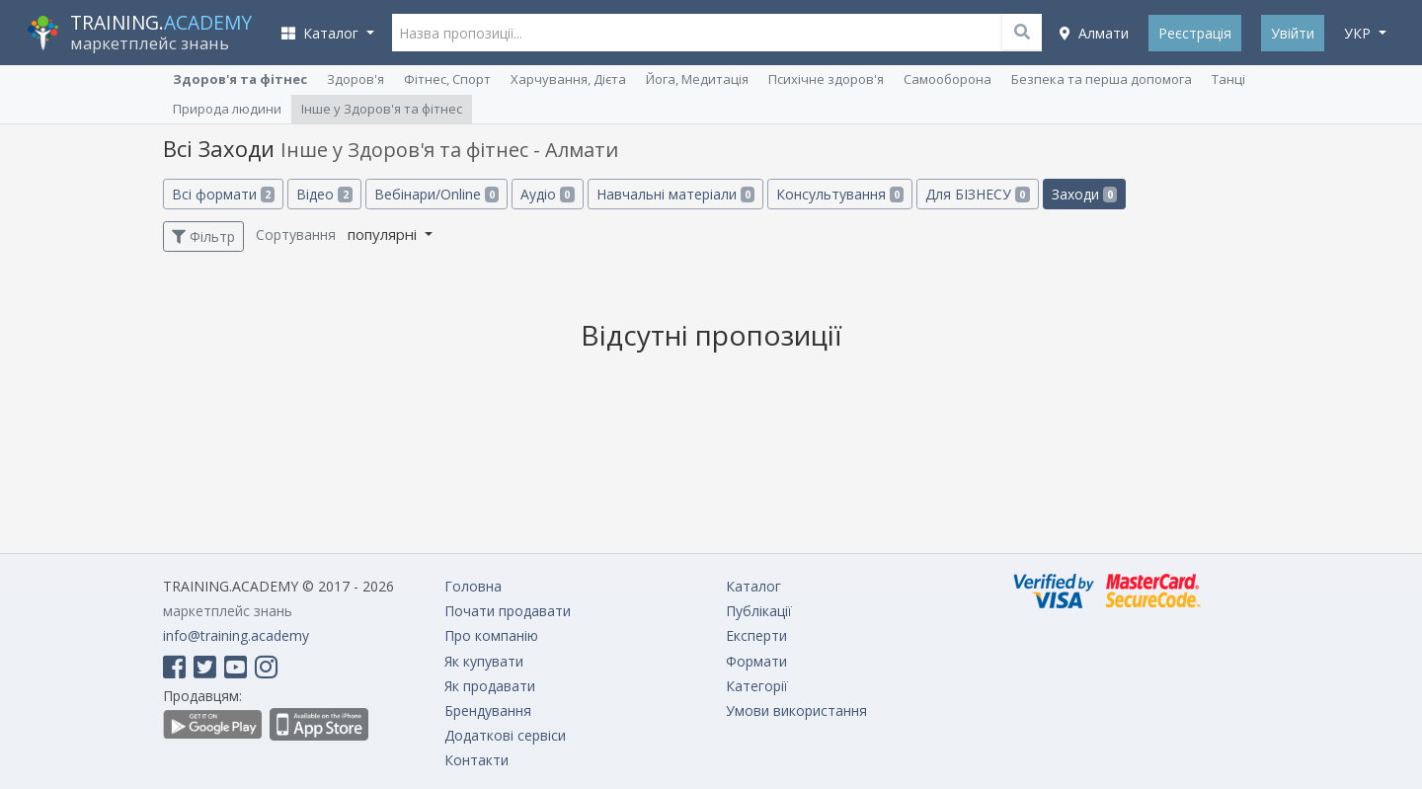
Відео (324, 194)
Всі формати (223, 194)
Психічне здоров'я (826, 79)
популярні (384, 234)
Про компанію (491, 635)
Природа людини (227, 109)
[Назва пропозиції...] (717, 32)
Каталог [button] (321, 33)
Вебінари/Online (436, 194)
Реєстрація (1194, 33)
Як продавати (489, 685)
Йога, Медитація (697, 79)
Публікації (759, 610)
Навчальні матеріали (675, 194)
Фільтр (203, 236)
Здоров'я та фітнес (240, 79)
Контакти (476, 759)
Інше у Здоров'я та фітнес (381, 109)
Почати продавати (507, 610)
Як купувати (483, 661)
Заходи (1084, 194)
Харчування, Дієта (568, 79)
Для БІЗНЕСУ (977, 194)
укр (1359, 33)
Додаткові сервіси (505, 735)
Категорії (757, 685)
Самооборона (947, 79)
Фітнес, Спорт (447, 79)
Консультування (840, 194)
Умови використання (796, 710)
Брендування (487, 710)
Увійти (1292, 33)
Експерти (756, 635)
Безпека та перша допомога (1101, 79)
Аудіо (547, 194)
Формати (756, 661)
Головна (473, 586)
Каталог (753, 586)
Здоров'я (355, 79)
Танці (1228, 79)
